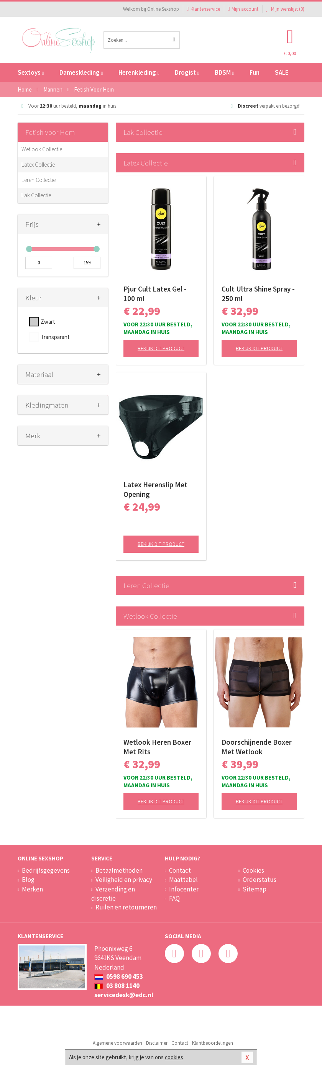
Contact (180, 870)
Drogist (187, 72)
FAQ (174, 898)
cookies (174, 1057)
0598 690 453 (118, 976)
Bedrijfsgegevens (46, 870)
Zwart (48, 321)
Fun (255, 72)
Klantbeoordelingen (212, 1043)
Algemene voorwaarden (117, 1043)
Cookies (253, 870)
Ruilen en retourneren (126, 907)
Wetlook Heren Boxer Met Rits (157, 746)
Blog (28, 879)
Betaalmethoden (119, 870)
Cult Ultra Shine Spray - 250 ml (258, 293)
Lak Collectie (36, 195)
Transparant (55, 337)
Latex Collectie (38, 164)
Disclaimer (157, 1043)
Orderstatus (259, 879)
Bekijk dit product (161, 348)
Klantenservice (203, 9)
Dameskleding (81, 72)
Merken (32, 889)
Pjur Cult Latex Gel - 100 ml (155, 293)
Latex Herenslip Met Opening (155, 489)
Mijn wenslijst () (285, 9)
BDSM (224, 72)
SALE (282, 72)
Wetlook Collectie (41, 149)
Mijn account (243, 9)
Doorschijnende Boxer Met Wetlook (257, 746)
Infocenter (184, 889)
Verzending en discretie (113, 894)
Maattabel (183, 879)
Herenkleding (138, 72)
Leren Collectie (38, 180)
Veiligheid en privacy (123, 879)
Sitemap (254, 889)
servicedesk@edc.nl (123, 995)
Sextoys (31, 72)
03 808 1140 (117, 985)
